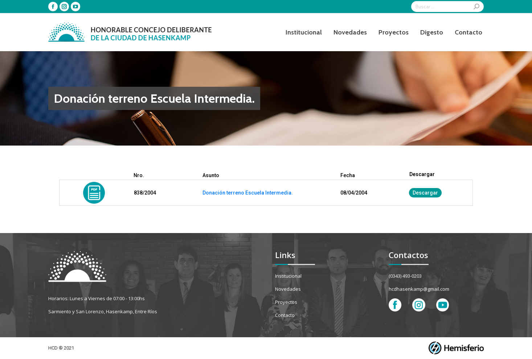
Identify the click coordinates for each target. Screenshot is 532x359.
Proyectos (286, 302)
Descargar (425, 193)
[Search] (447, 6)
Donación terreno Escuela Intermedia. (247, 193)
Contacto (285, 315)
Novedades (288, 289)
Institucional (288, 276)
